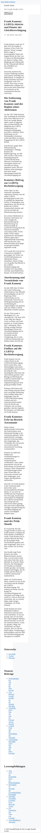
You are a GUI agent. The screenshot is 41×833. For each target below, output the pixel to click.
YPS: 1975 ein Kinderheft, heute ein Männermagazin (14, 777)
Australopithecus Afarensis (14, 821)
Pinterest (12, 658)
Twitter (11, 656)
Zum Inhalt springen (8, 2)
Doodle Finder (9, 5)
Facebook (12, 654)
